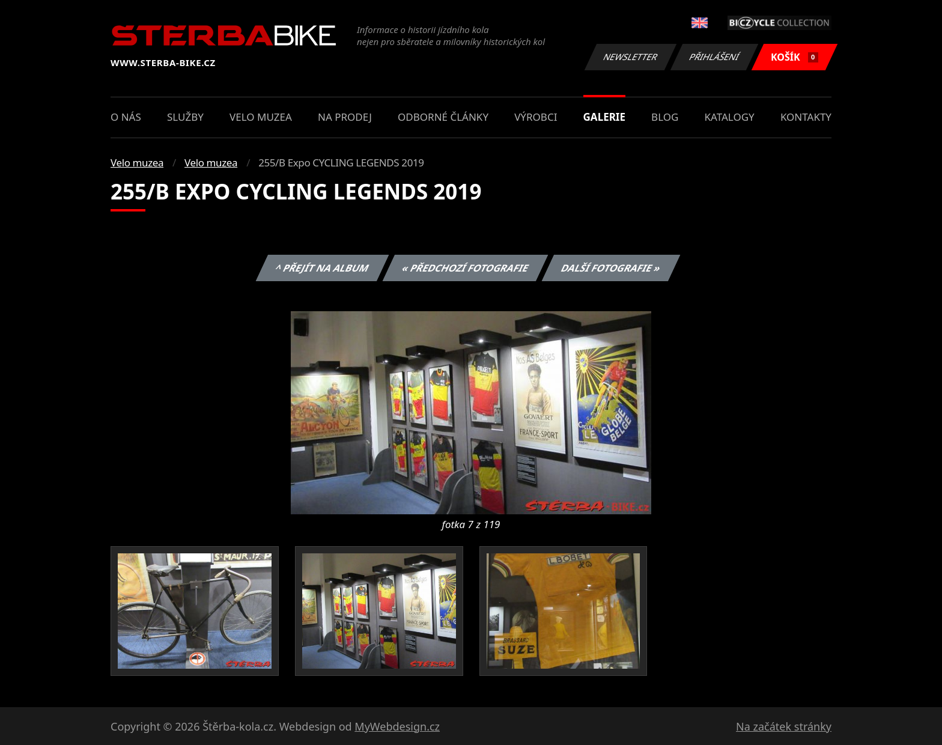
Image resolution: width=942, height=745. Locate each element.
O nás (126, 117)
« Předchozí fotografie (465, 268)
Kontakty (805, 117)
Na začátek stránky (783, 726)
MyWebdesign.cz (397, 726)
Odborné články (443, 117)
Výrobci (535, 117)
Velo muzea (260, 117)
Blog (664, 117)
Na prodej (345, 117)
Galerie (604, 117)
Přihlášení (714, 56)
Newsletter (630, 56)
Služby (185, 117)
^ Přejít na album (322, 268)
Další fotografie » (611, 268)
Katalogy (730, 117)
